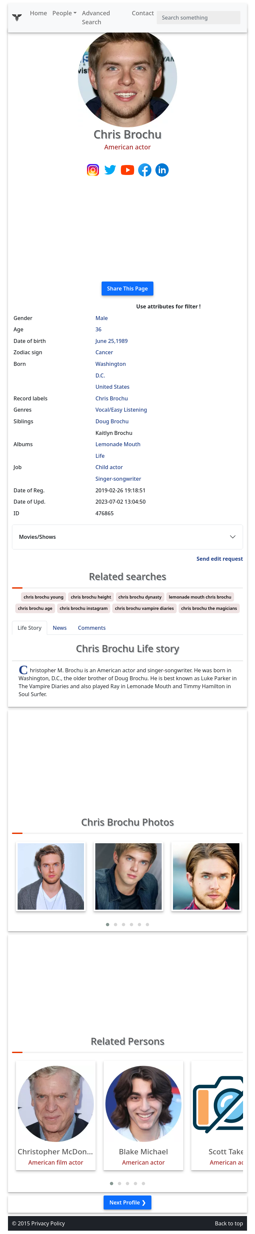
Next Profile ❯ (127, 1202)
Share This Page (127, 288)
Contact (143, 13)
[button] (108, 924)
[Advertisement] (127, 229)
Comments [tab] (92, 627)
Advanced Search (96, 17)
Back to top (229, 1223)
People (62, 13)
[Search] (198, 17)
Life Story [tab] (30, 627)
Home (38, 13)
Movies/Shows (37, 536)
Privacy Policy (48, 1223)
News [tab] (60, 627)
